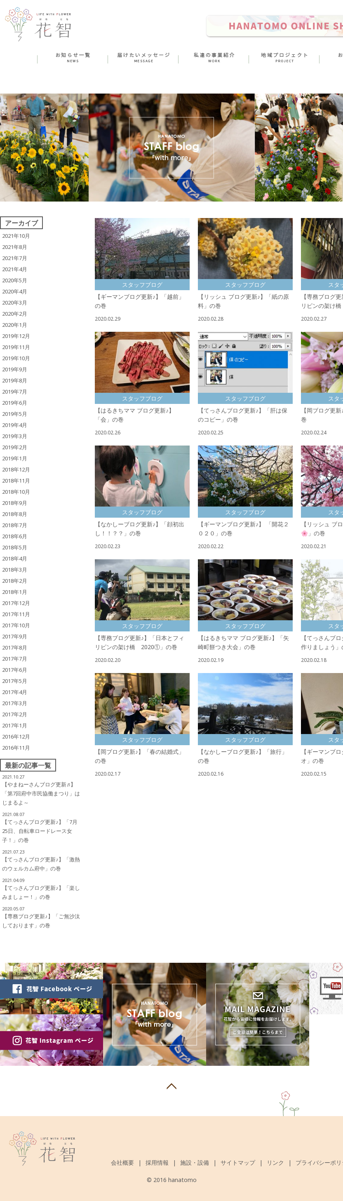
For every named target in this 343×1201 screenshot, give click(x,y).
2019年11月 (16, 347)
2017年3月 (14, 703)
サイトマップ (238, 1162)
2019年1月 (14, 458)
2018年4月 (14, 558)
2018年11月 (16, 480)
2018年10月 (16, 491)
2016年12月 (16, 736)
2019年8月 (14, 380)
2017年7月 (14, 658)
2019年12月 (16, 336)
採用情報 (157, 1162)
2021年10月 (16, 235)
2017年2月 (14, 714)
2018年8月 (14, 514)
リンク (275, 1162)
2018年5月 (14, 547)
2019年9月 (14, 369)
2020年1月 (14, 324)
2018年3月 (14, 569)
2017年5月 (14, 681)
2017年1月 (14, 725)
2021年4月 (14, 269)
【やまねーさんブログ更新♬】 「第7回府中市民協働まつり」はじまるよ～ (41, 793)
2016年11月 (16, 747)
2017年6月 (14, 669)
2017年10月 (16, 625)
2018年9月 (14, 503)
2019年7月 (14, 391)
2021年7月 (14, 258)
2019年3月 (14, 436)
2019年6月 (14, 402)
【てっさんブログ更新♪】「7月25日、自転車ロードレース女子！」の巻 (40, 831)
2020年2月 (14, 313)
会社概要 (122, 1162)
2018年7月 (14, 525)
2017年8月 (14, 647)
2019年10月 (16, 358)
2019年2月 (14, 447)
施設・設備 (194, 1162)
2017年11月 (16, 614)
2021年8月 (14, 247)
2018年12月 (16, 469)
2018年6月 (14, 536)
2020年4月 (14, 291)
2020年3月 (14, 302)
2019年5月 (14, 414)
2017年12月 (16, 603)
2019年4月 (14, 425)
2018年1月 (14, 592)
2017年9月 (14, 636)
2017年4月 (14, 692)
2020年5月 (14, 280)
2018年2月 (14, 580)
